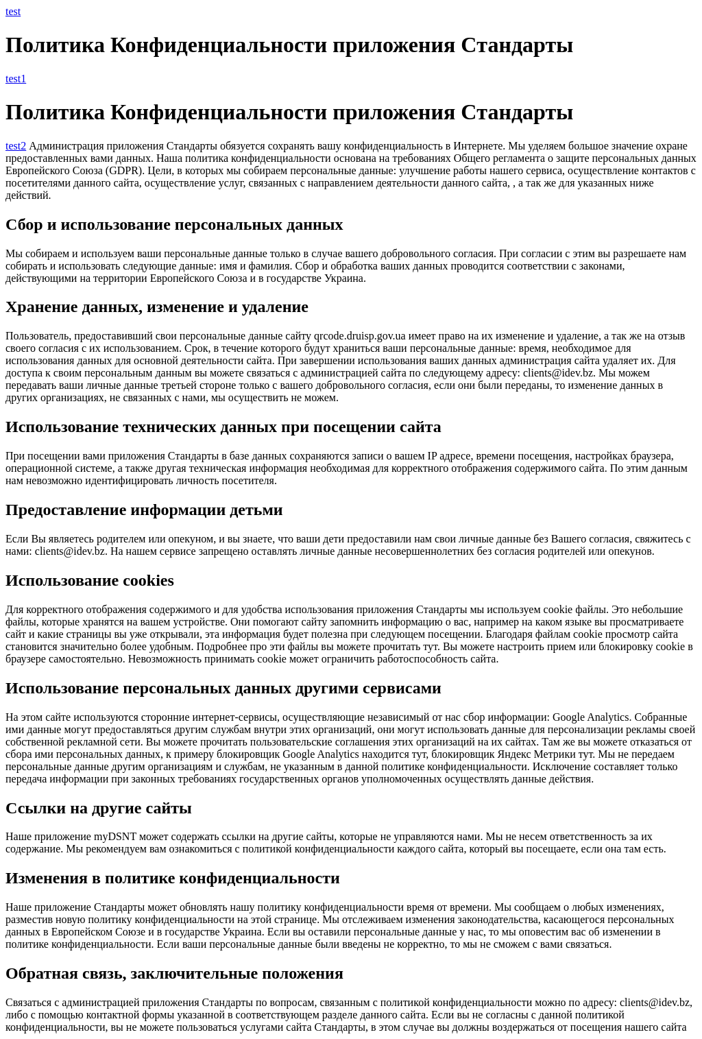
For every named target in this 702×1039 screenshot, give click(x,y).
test (13, 11)
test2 (15, 146)
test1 (15, 78)
